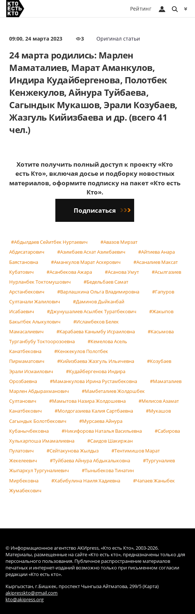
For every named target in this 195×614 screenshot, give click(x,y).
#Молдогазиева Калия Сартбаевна (94, 411)
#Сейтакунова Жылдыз (73, 450)
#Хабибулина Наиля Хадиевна (85, 480)
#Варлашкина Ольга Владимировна (98, 291)
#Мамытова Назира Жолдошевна (87, 401)
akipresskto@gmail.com (31, 593)
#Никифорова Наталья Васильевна (102, 431)
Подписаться (102, 210)
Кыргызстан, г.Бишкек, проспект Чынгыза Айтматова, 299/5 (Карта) (82, 586)
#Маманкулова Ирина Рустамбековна (93, 381)
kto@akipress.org (24, 599)
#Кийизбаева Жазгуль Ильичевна (95, 361)
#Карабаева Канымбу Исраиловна (95, 331)
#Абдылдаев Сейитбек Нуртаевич (49, 242)
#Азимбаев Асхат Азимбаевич (91, 252)
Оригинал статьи (118, 38)
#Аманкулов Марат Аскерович (86, 262)
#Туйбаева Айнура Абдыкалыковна (90, 460)
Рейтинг (140, 8)
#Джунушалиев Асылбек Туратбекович (91, 311)
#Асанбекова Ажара (69, 272)
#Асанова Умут (122, 272)
